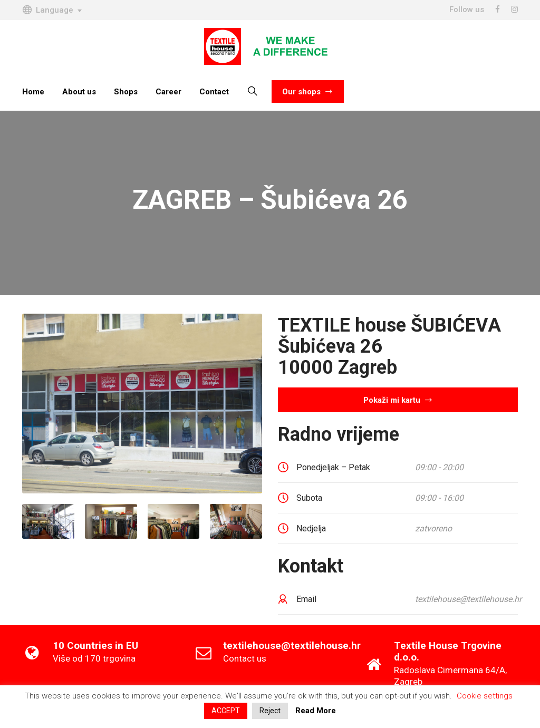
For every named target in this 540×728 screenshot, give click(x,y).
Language (47, 10)
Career (168, 91)
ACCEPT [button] (225, 710)
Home (33, 91)
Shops (126, 91)
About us (79, 91)
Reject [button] (270, 710)
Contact (214, 91)
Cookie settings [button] (485, 696)
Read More (315, 710)
